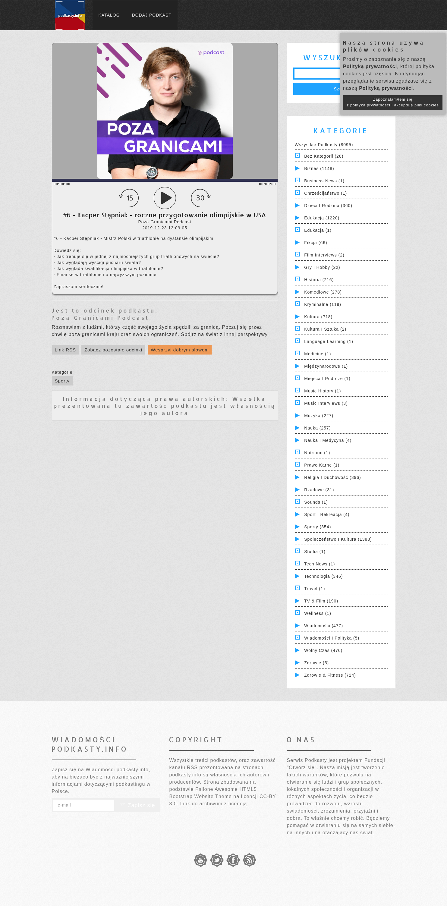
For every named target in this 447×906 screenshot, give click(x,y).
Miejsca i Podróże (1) (327, 378)
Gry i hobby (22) (322, 267)
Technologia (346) (323, 576)
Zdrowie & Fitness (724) (330, 675)
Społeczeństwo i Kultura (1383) (338, 539)
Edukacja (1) (318, 230)
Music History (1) (322, 391)
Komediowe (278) (323, 292)
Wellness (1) (317, 613)
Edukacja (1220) (321, 217)
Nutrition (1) (317, 452)
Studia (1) (315, 551)
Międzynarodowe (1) (326, 366)
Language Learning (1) (328, 341)
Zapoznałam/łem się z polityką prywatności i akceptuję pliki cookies (393, 102)
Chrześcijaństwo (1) (325, 193)
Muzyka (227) (318, 415)
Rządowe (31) (319, 489)
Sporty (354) (317, 526)
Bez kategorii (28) (323, 156)
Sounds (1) (316, 502)
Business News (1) (324, 180)
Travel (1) (314, 588)
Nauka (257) (317, 428)
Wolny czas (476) (323, 650)
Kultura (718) (318, 316)
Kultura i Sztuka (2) (325, 329)
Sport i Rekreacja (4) (326, 514)
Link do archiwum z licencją (213, 803)
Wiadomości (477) (323, 625)
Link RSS (65, 349)
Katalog (109, 15)
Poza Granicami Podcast (100, 317)
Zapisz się (137, 805)
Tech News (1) (319, 564)
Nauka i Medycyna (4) (327, 440)
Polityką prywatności (370, 66)
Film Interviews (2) (324, 255)
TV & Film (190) (321, 601)
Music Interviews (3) (326, 403)
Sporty (62, 380)
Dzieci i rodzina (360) (328, 205)
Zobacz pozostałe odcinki (113, 349)
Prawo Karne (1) (321, 465)
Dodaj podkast (152, 15)
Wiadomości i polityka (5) (331, 638)
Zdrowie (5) (316, 662)
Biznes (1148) (319, 168)
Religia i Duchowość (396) (332, 477)
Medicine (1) (317, 353)
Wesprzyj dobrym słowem (180, 349)
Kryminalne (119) (322, 304)
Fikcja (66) (315, 242)
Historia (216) (319, 279)
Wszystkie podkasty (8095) (324, 144)
